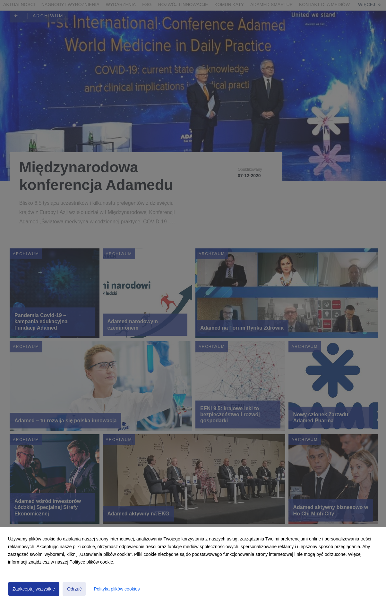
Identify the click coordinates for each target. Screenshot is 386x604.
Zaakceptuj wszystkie (34, 588)
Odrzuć (74, 588)
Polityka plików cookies (117, 588)
